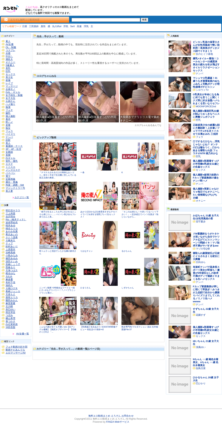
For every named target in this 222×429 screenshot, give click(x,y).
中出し (9, 56)
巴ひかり (201, 383)
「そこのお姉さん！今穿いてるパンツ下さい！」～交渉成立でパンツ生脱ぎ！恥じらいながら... (139, 214)
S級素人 (10, 65)
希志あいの (12, 234)
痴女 (8, 128)
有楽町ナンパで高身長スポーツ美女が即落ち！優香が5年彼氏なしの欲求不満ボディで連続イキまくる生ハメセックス (206, 273)
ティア (9, 243)
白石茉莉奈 (12, 324)
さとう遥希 (12, 237)
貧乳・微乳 (12, 161)
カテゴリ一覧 (21, 197)
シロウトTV (202, 90)
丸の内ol (56, 26)
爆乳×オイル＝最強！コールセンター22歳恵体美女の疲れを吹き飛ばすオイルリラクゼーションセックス (206, 64)
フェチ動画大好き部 (16, 346)
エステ (9, 164)
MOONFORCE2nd (206, 106)
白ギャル (10, 158)
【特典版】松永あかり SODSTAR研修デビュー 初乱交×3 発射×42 (98, 328)
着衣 (8, 119)
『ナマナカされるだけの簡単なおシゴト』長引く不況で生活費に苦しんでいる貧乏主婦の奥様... (57, 175)
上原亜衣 (10, 249)
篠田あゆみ (12, 258)
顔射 (8, 140)
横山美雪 (10, 318)
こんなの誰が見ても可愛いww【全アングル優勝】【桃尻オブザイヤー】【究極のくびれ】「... (57, 329)
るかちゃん (126, 251)
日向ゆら (201, 262)
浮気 (65, 26)
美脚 (8, 155)
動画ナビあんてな (15, 349)
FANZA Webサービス (117, 421)
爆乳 (8, 113)
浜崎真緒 (10, 252)
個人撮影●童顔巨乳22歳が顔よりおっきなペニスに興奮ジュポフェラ (206, 113)
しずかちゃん (127, 288)
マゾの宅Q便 (203, 248)
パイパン (10, 173)
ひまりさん (85, 288)
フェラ (9, 131)
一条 (82, 172)
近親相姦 (10, 179)
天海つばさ (12, 270)
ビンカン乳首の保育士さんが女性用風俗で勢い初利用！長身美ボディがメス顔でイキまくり (206, 46)
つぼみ (9, 315)
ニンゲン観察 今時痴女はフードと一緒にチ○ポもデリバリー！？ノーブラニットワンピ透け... (57, 290)
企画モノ (10, 89)
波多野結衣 (12, 222)
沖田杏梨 (10, 327)
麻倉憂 (9, 279)
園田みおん (12, 300)
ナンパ (9, 137)
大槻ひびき (12, 288)
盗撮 (8, 80)
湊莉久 (9, 285)
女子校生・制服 (14, 95)
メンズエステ (13, 170)
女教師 (9, 152)
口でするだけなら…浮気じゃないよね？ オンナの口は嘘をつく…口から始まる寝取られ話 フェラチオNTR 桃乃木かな (206, 147)
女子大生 (10, 98)
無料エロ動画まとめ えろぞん (104, 415)
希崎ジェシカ (13, 291)
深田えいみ (12, 261)
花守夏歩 (201, 221)
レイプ (9, 83)
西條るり (10, 267)
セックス (10, 74)
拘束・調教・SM (15, 185)
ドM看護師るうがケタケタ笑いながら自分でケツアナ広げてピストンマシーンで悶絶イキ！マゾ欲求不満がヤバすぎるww (206, 239)
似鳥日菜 (201, 368)
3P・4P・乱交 (13, 149)
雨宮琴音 (10, 312)
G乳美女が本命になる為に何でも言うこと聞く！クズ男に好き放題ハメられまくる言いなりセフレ (206, 99)
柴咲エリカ (12, 297)
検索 (144, 19)
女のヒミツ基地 (204, 54)
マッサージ (12, 86)
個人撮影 (10, 116)
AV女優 (9, 44)
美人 (8, 143)
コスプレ (10, 50)
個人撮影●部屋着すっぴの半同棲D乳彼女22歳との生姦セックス (206, 163)
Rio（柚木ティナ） (16, 219)
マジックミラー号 (15, 188)
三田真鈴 (34, 26)
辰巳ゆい (10, 309)
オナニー (10, 62)
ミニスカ (10, 167)
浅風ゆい (201, 347)
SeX (72, 26)
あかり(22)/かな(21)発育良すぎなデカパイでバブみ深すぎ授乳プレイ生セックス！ (98, 214)
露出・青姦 (12, 182)
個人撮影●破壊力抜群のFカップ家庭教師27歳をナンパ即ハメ (206, 177)
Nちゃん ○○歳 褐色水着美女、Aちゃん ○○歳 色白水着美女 (205, 362)
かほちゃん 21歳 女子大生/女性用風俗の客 (206, 217)
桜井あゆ (10, 225)
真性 (43, 26)
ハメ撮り (10, 104)
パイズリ (10, 134)
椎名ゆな (10, 273)
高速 (79, 26)
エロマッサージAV (16, 352)
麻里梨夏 (10, 303)
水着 (8, 53)
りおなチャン (86, 251)
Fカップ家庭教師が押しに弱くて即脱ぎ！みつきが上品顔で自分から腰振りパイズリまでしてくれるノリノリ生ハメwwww (206, 294)
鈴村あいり (12, 246)
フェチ (9, 110)
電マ (8, 176)
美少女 (9, 77)
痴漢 (8, 107)
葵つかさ (10, 321)
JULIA (9, 276)
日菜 (24, 26)
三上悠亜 (10, 213)
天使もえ (10, 294)
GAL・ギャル (13, 92)
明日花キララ (13, 210)
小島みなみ (12, 255)
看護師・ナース (14, 146)
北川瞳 (9, 306)
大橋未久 (10, 240)
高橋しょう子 (13, 264)
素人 (8, 41)
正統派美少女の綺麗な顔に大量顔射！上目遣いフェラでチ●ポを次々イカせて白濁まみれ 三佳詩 (206, 129)
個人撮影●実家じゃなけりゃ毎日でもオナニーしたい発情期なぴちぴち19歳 (206, 193)
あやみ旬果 (12, 231)
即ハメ (9, 122)
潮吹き (9, 59)
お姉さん (10, 101)
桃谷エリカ (12, 228)
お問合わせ (127, 415)
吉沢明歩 (10, 216)
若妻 (8, 125)
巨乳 (8, 71)
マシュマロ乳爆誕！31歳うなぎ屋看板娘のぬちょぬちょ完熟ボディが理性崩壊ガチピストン (206, 82)
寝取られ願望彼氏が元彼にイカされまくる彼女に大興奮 (206, 256)
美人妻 (9, 191)
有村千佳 (10, 282)
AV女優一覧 (22, 333)
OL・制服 (11, 47)
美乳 (8, 68)
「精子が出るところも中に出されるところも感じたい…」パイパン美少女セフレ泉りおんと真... (57, 214)
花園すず (201, 315)
